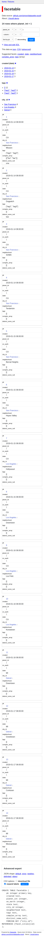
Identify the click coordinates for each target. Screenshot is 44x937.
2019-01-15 (9, 71)
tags (17, 57)
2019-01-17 (9, 76)
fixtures (11, 2)
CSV (19, 49)
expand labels (11, 884)
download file (23, 881)
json (14, 49)
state (27, 54)
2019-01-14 (9, 68)
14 (7, 813)
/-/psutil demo (13, 18)
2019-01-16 (9, 74)
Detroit (7, 110)
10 (7, 599)
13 (7, 759)
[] (4, 88)
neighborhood (35, 54)
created (20, 54)
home (4, 2)
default (18, 874)
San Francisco (10, 104)
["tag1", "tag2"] (10, 90)
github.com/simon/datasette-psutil (27, 16)
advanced (26, 49)
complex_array (8, 57)
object (14, 877)
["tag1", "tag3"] (10, 93)
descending (20, 39)
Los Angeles (9, 107)
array (24, 874)
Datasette (13, 932)
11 (7, 652)
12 (7, 706)
